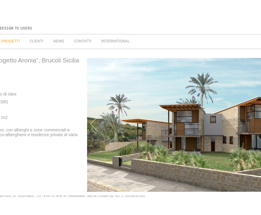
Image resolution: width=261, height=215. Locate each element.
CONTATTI (82, 41)
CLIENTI (36, 41)
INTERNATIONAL (115, 41)
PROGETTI (10, 41)
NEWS (58, 41)
